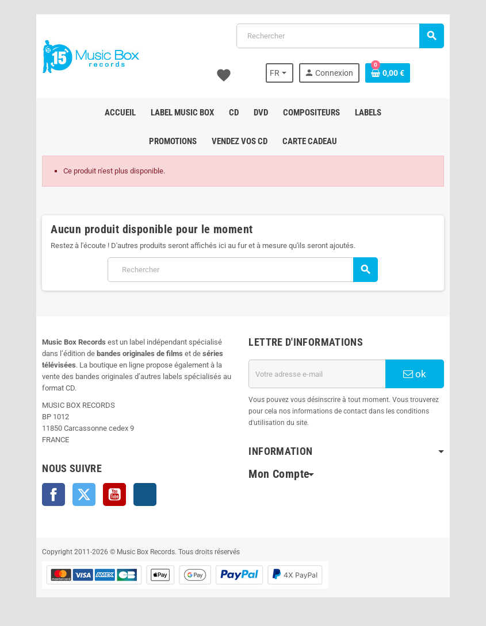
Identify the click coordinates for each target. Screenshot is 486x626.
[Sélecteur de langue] (280, 73)
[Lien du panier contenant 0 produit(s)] (388, 73)
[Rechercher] (340, 36)
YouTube (114, 494)
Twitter (83, 494)
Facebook (53, 494)
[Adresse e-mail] (317, 374)
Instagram (144, 494)
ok (415, 374)
